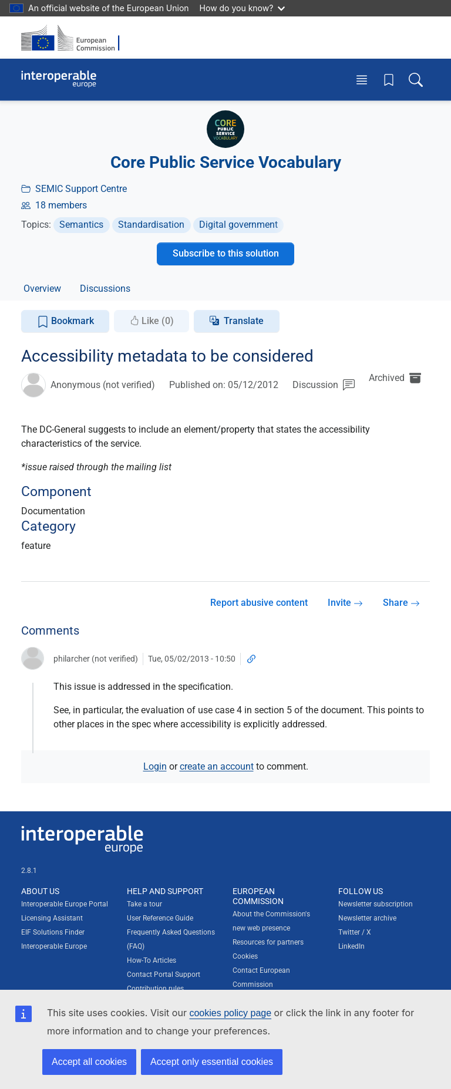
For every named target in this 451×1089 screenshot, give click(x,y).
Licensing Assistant (52, 918)
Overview (42, 288)
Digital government (238, 224)
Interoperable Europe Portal (64, 904)
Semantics (81, 224)
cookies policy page (230, 1013)
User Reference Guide (160, 918)
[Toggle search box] (416, 79)
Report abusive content (259, 602)
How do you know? (242, 8)
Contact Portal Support (163, 974)
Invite (345, 602)
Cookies (245, 956)
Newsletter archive (367, 918)
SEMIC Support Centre (81, 188)
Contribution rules (155, 989)
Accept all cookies (89, 1062)
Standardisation (151, 224)
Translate (244, 320)
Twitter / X (354, 932)
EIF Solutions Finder (53, 932)
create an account (217, 766)
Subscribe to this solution (226, 253)
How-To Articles (151, 960)
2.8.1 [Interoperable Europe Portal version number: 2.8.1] (29, 871)
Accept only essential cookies (211, 1062)
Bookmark (65, 321)
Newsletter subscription (375, 904)
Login (155, 766)
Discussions (105, 288)
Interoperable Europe (54, 946)
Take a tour (144, 904)
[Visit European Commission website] (74, 37)
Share (401, 602)
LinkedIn (351, 946)
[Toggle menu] (362, 79)
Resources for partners (268, 942)
